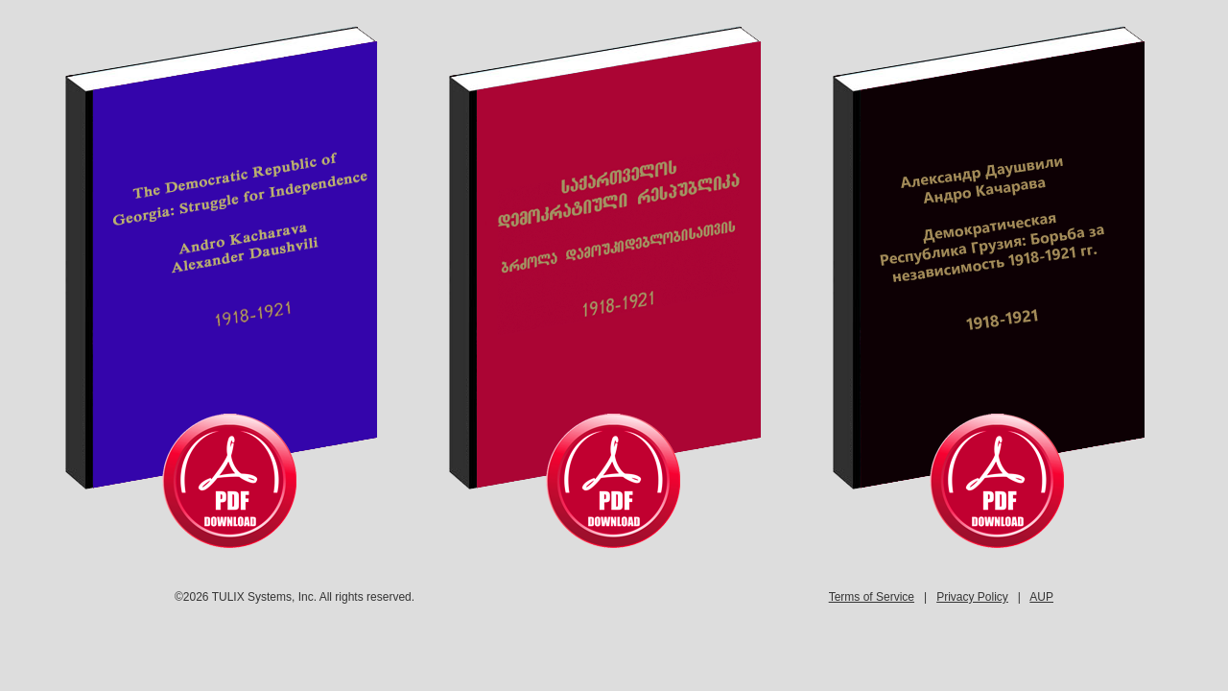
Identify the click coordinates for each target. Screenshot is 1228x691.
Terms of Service (871, 597)
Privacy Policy (972, 597)
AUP (1041, 597)
